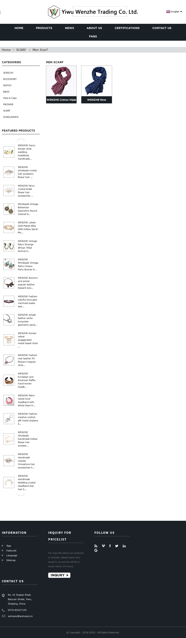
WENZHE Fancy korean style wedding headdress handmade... (26, 152)
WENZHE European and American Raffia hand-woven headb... (26, 380)
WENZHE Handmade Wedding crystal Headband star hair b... (26, 482)
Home (6, 49)
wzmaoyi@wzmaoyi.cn (20, 616)
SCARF (21, 49)
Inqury (58, 575)
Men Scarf (40, 49)
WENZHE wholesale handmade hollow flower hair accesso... (27, 439)
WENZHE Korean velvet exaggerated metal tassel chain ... (28, 340)
